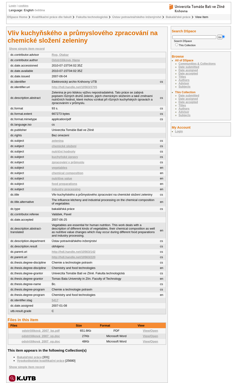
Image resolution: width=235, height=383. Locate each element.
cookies (23, 5)
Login (12, 5)
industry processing (66, 189)
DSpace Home (17, 17)
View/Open (150, 330)
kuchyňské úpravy (65, 157)
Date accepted (188, 73)
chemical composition (67, 173)
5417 (55, 300)
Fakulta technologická (92, 17)
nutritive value (62, 178)
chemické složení (64, 146)
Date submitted (189, 67)
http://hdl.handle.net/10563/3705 (74, 87)
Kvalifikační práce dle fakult (52, 17)
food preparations (64, 184)
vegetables (59, 167)
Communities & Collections (197, 63)
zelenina (58, 140)
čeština (40, 10)
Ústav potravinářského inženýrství (136, 17)
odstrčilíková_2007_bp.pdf (41, 330)
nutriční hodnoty (63, 151)
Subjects (185, 86)
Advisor (184, 83)
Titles (182, 76)
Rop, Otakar (60, 54)
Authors (184, 80)
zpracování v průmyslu (68, 162)
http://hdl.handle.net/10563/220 (73, 257)
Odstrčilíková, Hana (66, 60)
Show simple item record (27, 48)
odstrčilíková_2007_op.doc (41, 341)
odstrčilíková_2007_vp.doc (41, 336)
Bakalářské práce (178, 17)
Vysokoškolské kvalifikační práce (41, 360)
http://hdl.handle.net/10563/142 (73, 251)
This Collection (185, 45)
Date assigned (188, 70)
